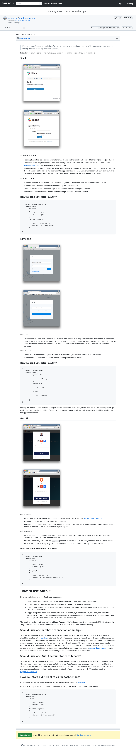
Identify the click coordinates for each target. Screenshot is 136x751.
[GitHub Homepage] (22, 745)
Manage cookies (85, 745)
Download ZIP (127, 28)
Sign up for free (25, 735)
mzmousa (12, 18)
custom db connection (98, 648)
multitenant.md (27, 18)
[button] (118, 27)
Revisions (19, 28)
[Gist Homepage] (8, 3)
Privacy (45, 745)
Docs (71, 745)
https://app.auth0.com (93, 518)
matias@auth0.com (31, 165)
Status (57, 745)
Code (7, 28)
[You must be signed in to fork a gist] (128, 17)
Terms (40, 745)
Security (51, 745)
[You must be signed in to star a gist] (117, 17)
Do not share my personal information (103, 745)
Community (64, 745)
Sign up (130, 3)
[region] (68, 384)
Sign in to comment (84, 735)
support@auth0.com (28, 671)
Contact (76, 745)
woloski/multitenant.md (22, 21)
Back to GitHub (56, 4)
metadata (43, 638)
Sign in (122, 3)
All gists (47, 4)
